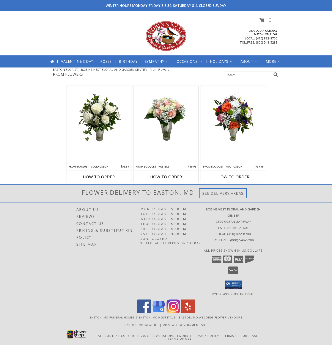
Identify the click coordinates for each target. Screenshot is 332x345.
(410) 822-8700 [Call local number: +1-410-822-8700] (266, 38)
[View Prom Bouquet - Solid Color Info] (98, 118)
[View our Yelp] (188, 312)
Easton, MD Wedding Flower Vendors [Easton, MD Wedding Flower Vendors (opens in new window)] (210, 317)
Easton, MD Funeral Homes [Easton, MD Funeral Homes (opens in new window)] (112, 317)
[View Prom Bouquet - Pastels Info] (166, 118)
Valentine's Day (77, 61)
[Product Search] (248, 75)
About (250, 61)
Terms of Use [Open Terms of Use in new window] (180, 338)
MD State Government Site (185, 325)
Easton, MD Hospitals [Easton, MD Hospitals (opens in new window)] (156, 317)
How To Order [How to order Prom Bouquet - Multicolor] (233, 177)
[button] (265, 20)
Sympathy (157, 61)
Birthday (128, 61)
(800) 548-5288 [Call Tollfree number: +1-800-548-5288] (242, 240)
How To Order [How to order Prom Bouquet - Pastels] (166, 177)
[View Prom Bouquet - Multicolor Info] (233, 118)
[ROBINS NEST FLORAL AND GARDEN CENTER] (166, 36)
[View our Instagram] (173, 312)
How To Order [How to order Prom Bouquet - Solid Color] (99, 177)
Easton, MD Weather (141, 325)
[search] (275, 74)
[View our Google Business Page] (159, 312)
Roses (106, 61)
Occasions (190, 61)
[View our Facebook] (144, 312)
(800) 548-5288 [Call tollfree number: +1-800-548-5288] (266, 42)
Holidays (221, 61)
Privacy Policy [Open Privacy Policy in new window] (206, 335)
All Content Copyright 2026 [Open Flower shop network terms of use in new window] (123, 335)
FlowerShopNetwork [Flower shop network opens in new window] (169, 335)
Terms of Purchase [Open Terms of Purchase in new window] (240, 335)
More (274, 61)
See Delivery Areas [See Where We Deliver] (223, 193)
